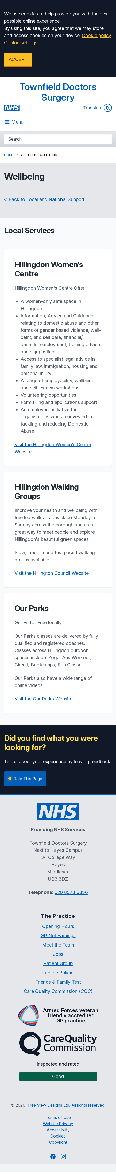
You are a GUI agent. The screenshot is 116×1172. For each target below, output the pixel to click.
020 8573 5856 (71, 892)
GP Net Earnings (58, 935)
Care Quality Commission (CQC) (58, 991)
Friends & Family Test (58, 982)
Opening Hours (58, 926)
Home (9, 155)
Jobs (58, 954)
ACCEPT (18, 59)
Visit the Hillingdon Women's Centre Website (52, 448)
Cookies (58, 1136)
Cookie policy (96, 35)
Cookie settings (20, 42)
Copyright (58, 1142)
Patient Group (58, 963)
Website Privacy (58, 1123)
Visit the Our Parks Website (43, 698)
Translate (97, 108)
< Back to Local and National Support (44, 199)
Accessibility (58, 1129)
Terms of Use (58, 1117)
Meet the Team (58, 945)
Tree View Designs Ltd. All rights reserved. (66, 1105)
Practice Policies (58, 972)
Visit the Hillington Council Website (51, 573)
